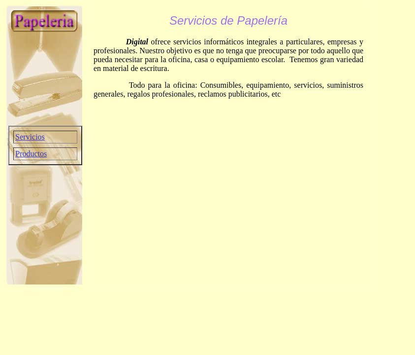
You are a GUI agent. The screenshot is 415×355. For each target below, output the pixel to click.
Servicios (30, 137)
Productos (31, 153)
